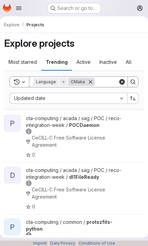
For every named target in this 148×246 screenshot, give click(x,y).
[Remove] (90, 82)
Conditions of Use (97, 243)
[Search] (132, 81)
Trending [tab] (57, 62)
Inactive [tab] (108, 62)
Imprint (40, 243)
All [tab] (129, 62)
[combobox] (68, 98)
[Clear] (122, 82)
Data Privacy (62, 243)
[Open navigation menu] (18, 8)
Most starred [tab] (23, 62)
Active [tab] (84, 62)
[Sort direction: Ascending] (132, 98)
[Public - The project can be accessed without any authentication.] (28, 131)
